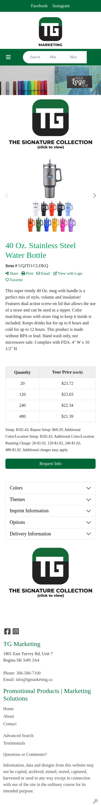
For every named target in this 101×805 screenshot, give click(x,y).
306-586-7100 (28, 673)
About (8, 716)
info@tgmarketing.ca (34, 679)
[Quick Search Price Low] (57, 57)
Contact (10, 723)
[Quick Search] (35, 57)
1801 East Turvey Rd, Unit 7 (28, 653)
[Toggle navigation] (8, 57)
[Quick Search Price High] (77, 57)
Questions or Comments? (25, 754)
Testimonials (14, 743)
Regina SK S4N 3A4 (21, 660)
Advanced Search (18, 735)
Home (8, 708)
